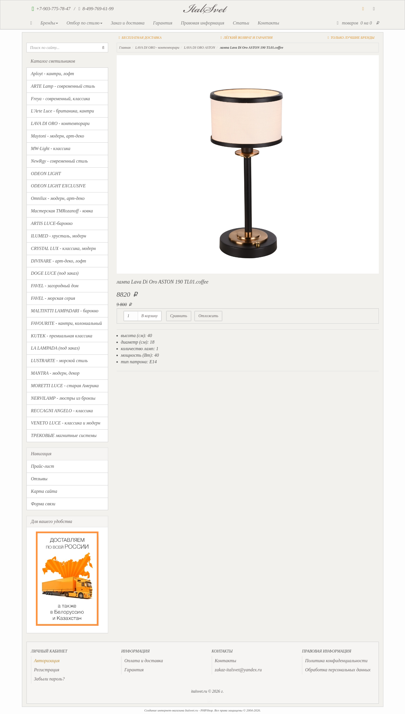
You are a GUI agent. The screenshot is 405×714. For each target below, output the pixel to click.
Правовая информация (202, 22)
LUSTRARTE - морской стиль (59, 360)
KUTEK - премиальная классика (61, 335)
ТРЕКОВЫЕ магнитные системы (64, 435)
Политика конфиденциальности (336, 660)
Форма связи (43, 503)
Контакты (268, 22)
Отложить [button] (208, 316)
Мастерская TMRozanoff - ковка (62, 210)
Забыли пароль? (49, 678)
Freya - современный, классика (60, 98)
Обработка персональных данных (338, 669)
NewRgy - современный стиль (59, 161)
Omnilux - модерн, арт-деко (58, 198)
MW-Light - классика (51, 148)
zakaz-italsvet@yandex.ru (238, 669)
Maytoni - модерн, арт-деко (57, 136)
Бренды (49, 22)
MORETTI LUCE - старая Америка (65, 385)
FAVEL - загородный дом (55, 285)
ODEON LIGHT (46, 173)
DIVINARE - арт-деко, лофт (58, 260)
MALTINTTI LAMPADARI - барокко (64, 310)
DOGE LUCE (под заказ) (55, 273)
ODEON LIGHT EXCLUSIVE (58, 185)
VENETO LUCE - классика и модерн (65, 422)
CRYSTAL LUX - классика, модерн (63, 248)
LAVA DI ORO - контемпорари (60, 123)
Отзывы (39, 478)
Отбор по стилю (84, 22)
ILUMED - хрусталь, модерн (58, 235)
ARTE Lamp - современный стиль (63, 86)
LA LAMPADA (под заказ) (55, 348)
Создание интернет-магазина (164, 710)
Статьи (241, 22)
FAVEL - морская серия (53, 298)
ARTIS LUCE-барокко (52, 223)
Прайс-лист (42, 466)
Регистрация (46, 669)
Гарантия (162, 22)
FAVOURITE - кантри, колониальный (66, 323)
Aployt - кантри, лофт (52, 73)
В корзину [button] (149, 316)
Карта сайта (44, 491)
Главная (125, 48)
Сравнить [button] (178, 316)
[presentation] (47, 660)
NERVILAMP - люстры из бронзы (63, 398)
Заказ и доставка (128, 22)
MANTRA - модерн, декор (55, 373)
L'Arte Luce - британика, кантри (62, 110)
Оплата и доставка (143, 660)
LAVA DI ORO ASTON (199, 48)
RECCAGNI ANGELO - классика (62, 410)
